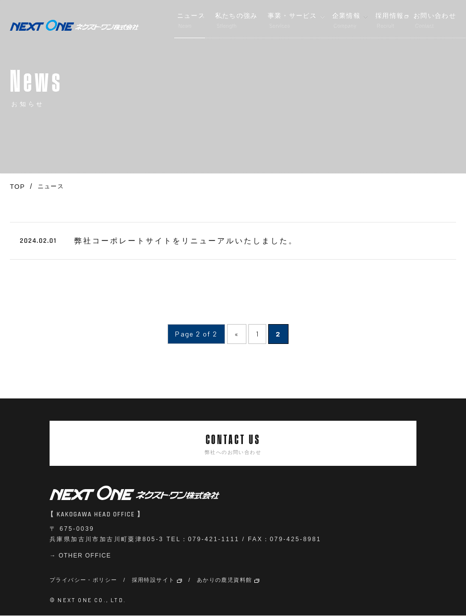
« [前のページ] (236, 334)
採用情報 (389, 20)
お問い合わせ (434, 20)
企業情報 (346, 20)
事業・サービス (292, 20)
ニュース (191, 20)
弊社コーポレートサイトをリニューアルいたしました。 (185, 240)
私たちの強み (236, 20)
